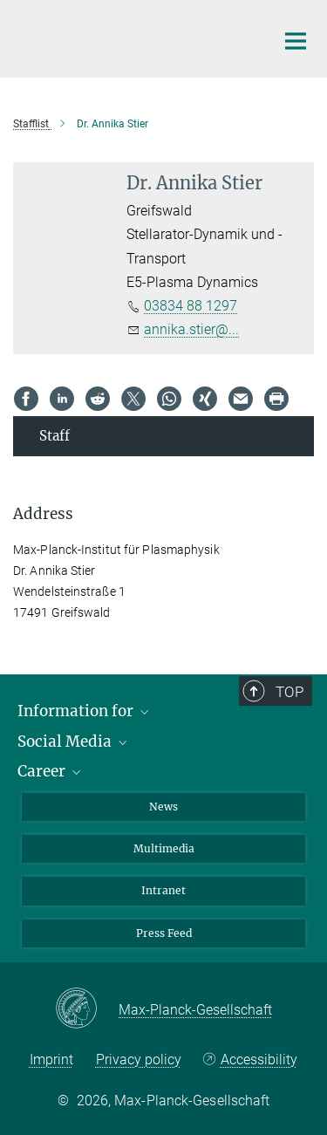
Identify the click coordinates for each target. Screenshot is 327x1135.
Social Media (73, 741)
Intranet (163, 890)
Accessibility (259, 1059)
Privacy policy (138, 1059)
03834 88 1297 (190, 305)
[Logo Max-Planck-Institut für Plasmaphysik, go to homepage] (131, 36)
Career (50, 771)
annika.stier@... (191, 329)
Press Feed (164, 933)
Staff (54, 435)
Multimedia (163, 848)
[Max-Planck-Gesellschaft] (87, 1009)
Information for (84, 711)
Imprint (51, 1059)
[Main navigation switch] (295, 41)
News (163, 806)
